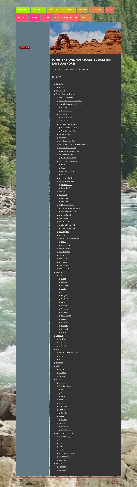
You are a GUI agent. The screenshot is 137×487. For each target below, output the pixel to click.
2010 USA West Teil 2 (68, 228)
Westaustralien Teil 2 (68, 158)
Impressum (63, 470)
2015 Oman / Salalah (66, 178)
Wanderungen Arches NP (70, 211)
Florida (63, 278)
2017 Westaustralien (66, 154)
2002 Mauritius (64, 265)
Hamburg (62, 450)
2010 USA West (64, 221)
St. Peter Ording (64, 436)
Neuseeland (65, 245)
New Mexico (65, 285)
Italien (61, 399)
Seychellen (62, 372)
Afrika (58, 366)
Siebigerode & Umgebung (68, 453)
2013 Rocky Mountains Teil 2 (71, 208)
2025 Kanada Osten (66, 97)
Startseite (59, 84)
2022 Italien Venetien (66, 121)
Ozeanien (59, 362)
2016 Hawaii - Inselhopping (68, 161)
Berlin (61, 443)
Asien (58, 349)
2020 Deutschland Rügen (67, 141)
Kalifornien (65, 282)
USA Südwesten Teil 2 (69, 127)
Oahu (63, 164)
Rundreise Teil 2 (66, 188)
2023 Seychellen (64, 114)
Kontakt (59, 463)
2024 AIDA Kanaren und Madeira (70, 101)
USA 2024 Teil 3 (66, 111)
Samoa (63, 242)
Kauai (63, 168)
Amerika (59, 272)
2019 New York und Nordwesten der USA (73, 144)
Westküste (62, 339)
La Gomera (65, 426)
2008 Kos (62, 235)
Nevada (64, 322)
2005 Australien (64, 252)
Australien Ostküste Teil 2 (70, 151)
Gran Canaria (66, 430)
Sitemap (36, 481)
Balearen (62, 416)
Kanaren (62, 423)
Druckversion (25, 481)
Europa (58, 379)
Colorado (64, 325)
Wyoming (64, 309)
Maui (63, 174)
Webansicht (114, 483)
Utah (63, 292)
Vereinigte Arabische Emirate (69, 352)
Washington (65, 299)
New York (64, 329)
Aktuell (61, 87)
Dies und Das (60, 90)
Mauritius (62, 369)
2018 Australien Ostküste (67, 148)
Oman (61, 356)
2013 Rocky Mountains (66, 205)
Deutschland (63, 406)
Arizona (64, 319)
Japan (61, 359)
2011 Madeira (63, 218)
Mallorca (64, 419)
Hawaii (63, 332)
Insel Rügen (63, 460)
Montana (64, 305)
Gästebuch (62, 466)
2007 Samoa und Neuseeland (69, 238)
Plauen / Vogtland (65, 456)
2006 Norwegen (64, 248)
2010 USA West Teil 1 (68, 225)
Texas (63, 288)
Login (116, 481)
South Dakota (66, 315)
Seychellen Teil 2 (67, 117)
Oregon (64, 295)
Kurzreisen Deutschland (64, 433)
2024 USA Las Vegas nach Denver (71, 104)
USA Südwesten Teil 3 (69, 131)
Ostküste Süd (63, 346)
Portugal (62, 409)
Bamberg (62, 440)
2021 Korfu (62, 137)
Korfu (63, 396)
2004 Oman (63, 258)
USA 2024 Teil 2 (66, 107)
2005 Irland (63, 255)
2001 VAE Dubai (64, 268)
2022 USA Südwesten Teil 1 (68, 124)
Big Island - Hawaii (67, 171)
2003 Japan (63, 262)
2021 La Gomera (64, 134)
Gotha (61, 446)
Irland (61, 403)
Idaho (63, 302)
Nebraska (64, 312)
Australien (59, 335)
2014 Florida (63, 195)
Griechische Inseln (65, 386)
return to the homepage (80, 69)
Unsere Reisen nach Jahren (65, 94)
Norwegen (62, 383)
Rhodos (63, 389)
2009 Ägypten (64, 231)
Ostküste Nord (64, 342)
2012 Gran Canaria (65, 215)
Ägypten (62, 376)
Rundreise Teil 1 (66, 184)
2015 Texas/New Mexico (67, 181)
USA (60, 275)
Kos (62, 393)
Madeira (64, 413)
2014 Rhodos (63, 191)
